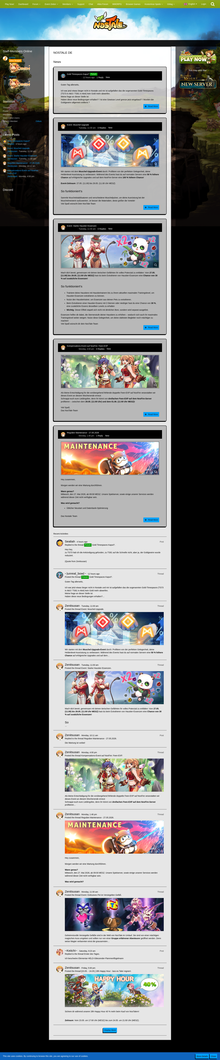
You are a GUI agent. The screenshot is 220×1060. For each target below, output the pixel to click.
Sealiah (10, 144)
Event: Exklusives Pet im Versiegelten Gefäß (101, 895)
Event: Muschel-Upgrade (18, 148)
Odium (39, 121)
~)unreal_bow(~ (74, 77)
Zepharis (13, 76)
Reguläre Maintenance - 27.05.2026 (23, 163)
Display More (110, 1030)
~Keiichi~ (71, 950)
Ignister (12, 57)
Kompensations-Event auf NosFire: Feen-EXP (87, 346)
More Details (202, 1056)
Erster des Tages (91, 954)
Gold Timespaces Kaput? (18, 141)
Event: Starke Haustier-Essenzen (22, 156)
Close (213, 1056)
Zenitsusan (12, 151)
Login (203, 4)
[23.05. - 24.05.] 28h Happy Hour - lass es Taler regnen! (106, 971)
